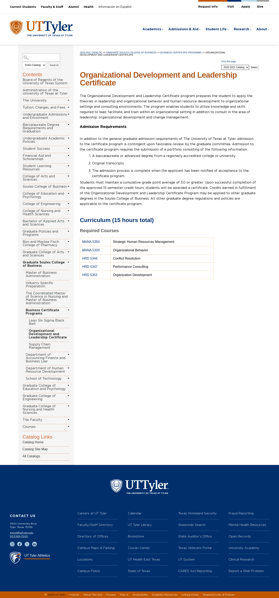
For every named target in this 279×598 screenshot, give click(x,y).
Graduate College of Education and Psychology (44, 387)
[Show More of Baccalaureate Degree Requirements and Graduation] (68, 124)
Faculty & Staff (52, 7)
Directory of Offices (93, 536)
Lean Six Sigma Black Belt (46, 322)
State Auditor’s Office (195, 536)
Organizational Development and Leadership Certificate (48, 334)
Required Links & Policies (219, 594)
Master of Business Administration (41, 274)
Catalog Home (33, 442)
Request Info (208, 6)
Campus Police (89, 570)
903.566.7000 (19, 536)
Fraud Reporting (241, 513)
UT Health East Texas (144, 559)
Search (54, 65)
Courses (29, 426)
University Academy (244, 547)
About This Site (92, 594)
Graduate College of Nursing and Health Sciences (39, 409)
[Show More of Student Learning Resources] (68, 165)
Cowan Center (139, 547)
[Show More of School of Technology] (68, 378)
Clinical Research (241, 559)
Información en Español (114, 7)
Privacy (111, 594)
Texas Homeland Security (197, 513)
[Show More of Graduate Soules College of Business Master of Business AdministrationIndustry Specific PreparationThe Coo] (68, 262)
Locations (85, 559)
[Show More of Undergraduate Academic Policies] (68, 138)
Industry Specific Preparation (39, 284)
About (261, 29)
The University (34, 100)
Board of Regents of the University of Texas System (45, 81)
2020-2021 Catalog (91, 52)
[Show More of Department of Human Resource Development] (68, 368)
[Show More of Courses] (68, 426)
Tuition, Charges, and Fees (44, 107)
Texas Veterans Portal (195, 547)
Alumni (73, 7)
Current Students (23, 7)
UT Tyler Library (140, 524)
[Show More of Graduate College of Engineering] (68, 395)
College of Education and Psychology (43, 195)
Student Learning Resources (37, 167)
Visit (230, 6)
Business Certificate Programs (42, 312)
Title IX (124, 594)
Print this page (228, 61)
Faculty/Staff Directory (95, 524)
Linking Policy (190, 594)
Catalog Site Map (35, 449)
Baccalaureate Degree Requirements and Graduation (41, 128)
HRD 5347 (89, 266)
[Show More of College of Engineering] (68, 203)
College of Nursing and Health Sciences (41, 212)
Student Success (36, 148)
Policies (74, 594)
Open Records (240, 536)
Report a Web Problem (246, 570)
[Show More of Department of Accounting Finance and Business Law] (68, 354)
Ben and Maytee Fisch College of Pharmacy (41, 243)
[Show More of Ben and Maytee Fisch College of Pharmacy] (68, 241)
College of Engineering (41, 204)
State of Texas (139, 570)
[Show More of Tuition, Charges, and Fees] (68, 107)
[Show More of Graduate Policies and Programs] (68, 231)
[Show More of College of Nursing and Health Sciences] (68, 210)
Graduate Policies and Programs (40, 233)
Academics (151, 29)
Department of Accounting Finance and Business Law (45, 358)
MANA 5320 (91, 250)
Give (260, 6)
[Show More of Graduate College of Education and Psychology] (68, 385)
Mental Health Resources (247, 524)
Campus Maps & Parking (96, 547)
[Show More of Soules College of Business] (68, 186)
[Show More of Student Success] (68, 148)
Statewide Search (191, 524)
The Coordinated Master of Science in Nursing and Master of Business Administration (47, 298)
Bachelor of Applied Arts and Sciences (43, 223)
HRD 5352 (89, 275)
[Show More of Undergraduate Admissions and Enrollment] (68, 114)
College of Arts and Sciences (39, 178)
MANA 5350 (91, 241)
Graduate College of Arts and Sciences (43, 253)
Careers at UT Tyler (92, 513)
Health (89, 7)
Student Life (216, 29)
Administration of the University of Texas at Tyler (45, 92)
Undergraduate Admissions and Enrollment (45, 116)
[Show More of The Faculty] (68, 419)
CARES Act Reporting (195, 570)
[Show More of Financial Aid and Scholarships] (68, 155)
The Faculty (32, 419)
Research (241, 29)
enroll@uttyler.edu (21, 532)
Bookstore (136, 536)
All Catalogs (31, 456)
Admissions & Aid (183, 29)
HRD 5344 (89, 258)
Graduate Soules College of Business (44, 264)
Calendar (134, 513)
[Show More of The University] (68, 100)
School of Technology (43, 378)
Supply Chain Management (39, 346)
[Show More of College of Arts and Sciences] (68, 176)
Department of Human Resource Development (45, 370)
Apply (245, 6)
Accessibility (140, 594)
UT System (186, 559)
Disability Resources (165, 594)
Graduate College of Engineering (39, 397)
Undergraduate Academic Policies (44, 140)
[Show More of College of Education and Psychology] (68, 193)
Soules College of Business (45, 186)
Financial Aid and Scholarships (37, 157)
